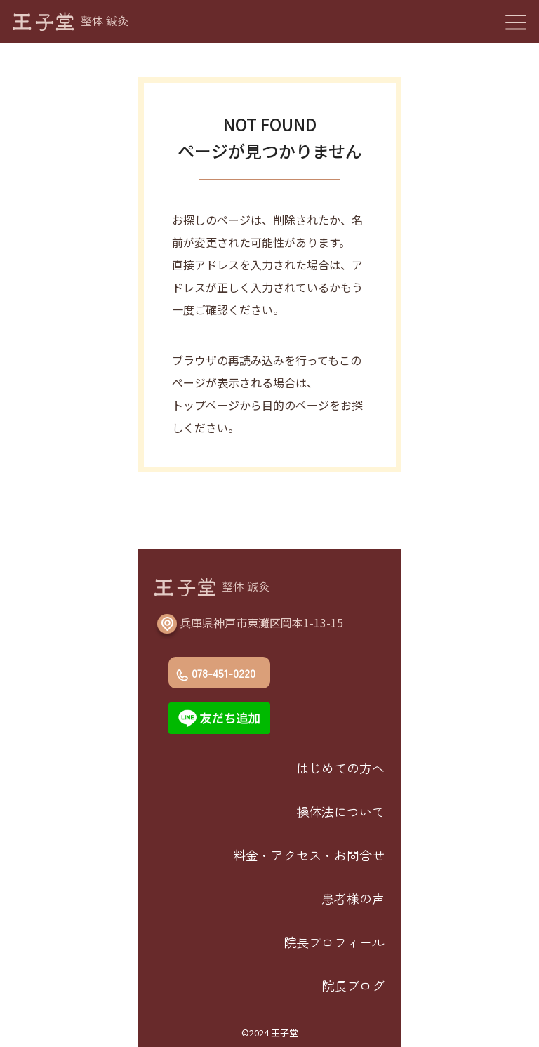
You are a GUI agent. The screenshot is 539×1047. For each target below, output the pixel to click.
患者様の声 (353, 898)
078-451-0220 (223, 673)
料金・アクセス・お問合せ (309, 855)
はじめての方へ (340, 768)
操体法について (340, 811)
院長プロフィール (334, 942)
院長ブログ (353, 985)
